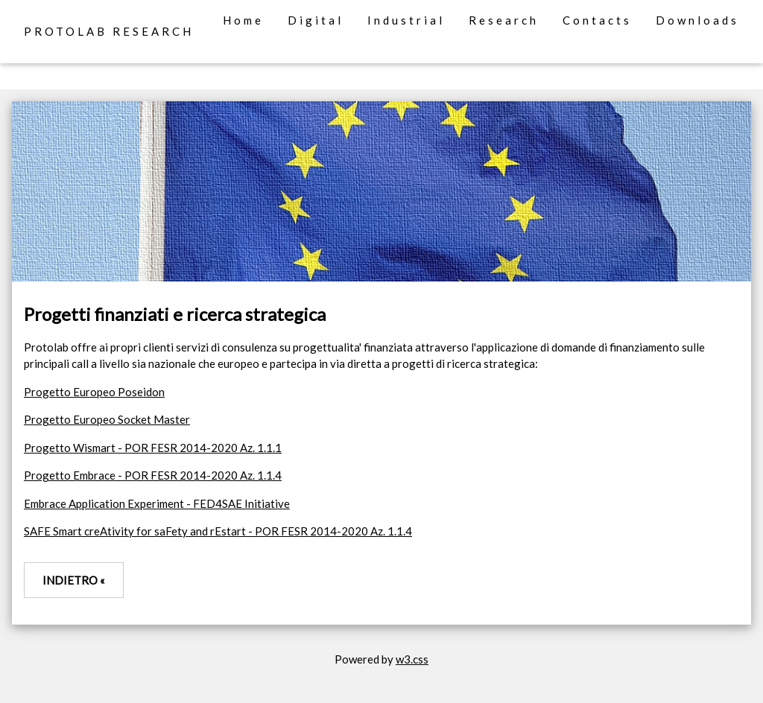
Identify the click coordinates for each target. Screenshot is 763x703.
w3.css (412, 659)
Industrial (406, 20)
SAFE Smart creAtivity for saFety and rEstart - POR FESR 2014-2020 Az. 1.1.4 (218, 531)
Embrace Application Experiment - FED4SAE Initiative (157, 503)
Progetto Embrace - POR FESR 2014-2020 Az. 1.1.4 (153, 475)
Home (243, 20)
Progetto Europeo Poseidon (94, 391)
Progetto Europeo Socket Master (107, 419)
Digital (315, 20)
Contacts (597, 20)
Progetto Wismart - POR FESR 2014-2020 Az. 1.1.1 (153, 447)
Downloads (697, 20)
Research (504, 20)
